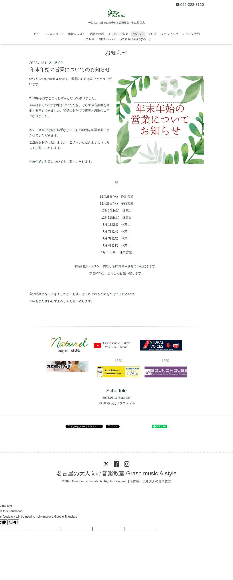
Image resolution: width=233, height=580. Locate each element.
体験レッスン (76, 33)
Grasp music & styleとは (135, 39)
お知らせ (138, 33)
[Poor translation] (13, 522)
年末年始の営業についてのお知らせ (70, 69)
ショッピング (169, 33)
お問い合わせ (107, 39)
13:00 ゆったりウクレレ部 (116, 403)
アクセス (88, 39)
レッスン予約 (191, 33)
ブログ (152, 33)
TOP (37, 33)
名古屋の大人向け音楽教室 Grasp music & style (116, 473)
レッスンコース (54, 33)
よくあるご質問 (118, 33)
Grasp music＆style (85, 481)
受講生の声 (96, 33)
